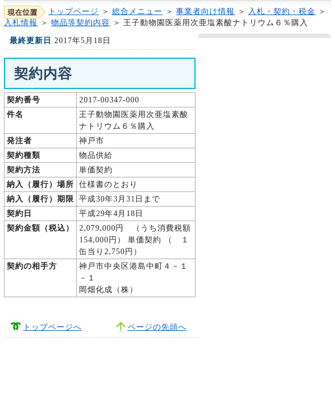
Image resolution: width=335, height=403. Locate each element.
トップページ (73, 11)
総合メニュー (137, 11)
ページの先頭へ (157, 327)
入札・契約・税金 (281, 11)
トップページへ (52, 327)
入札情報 (21, 22)
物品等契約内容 (80, 22)
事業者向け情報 (205, 11)
